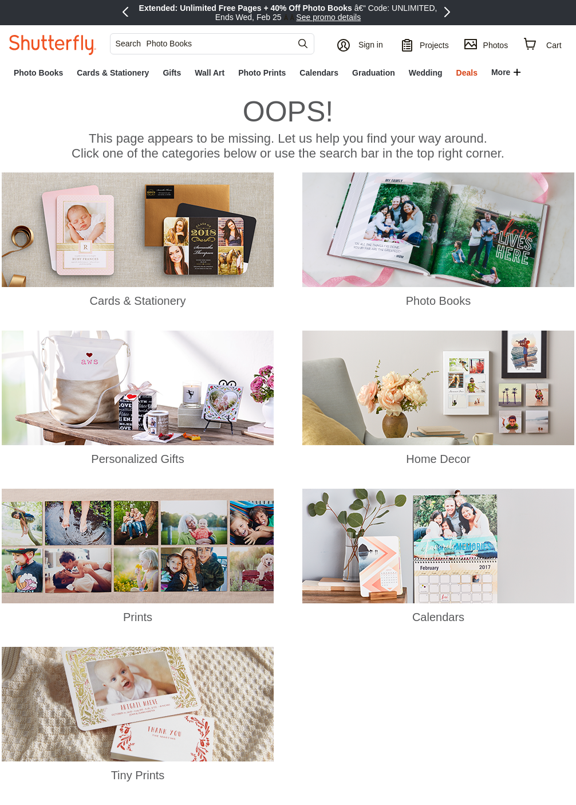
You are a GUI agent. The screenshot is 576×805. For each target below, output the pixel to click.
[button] (361, 44)
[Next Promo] (449, 12)
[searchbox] (207, 43)
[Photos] (486, 44)
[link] (38, 72)
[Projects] (424, 44)
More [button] (500, 72)
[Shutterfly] (52, 44)
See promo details (328, 17)
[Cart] (543, 44)
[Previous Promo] (127, 12)
